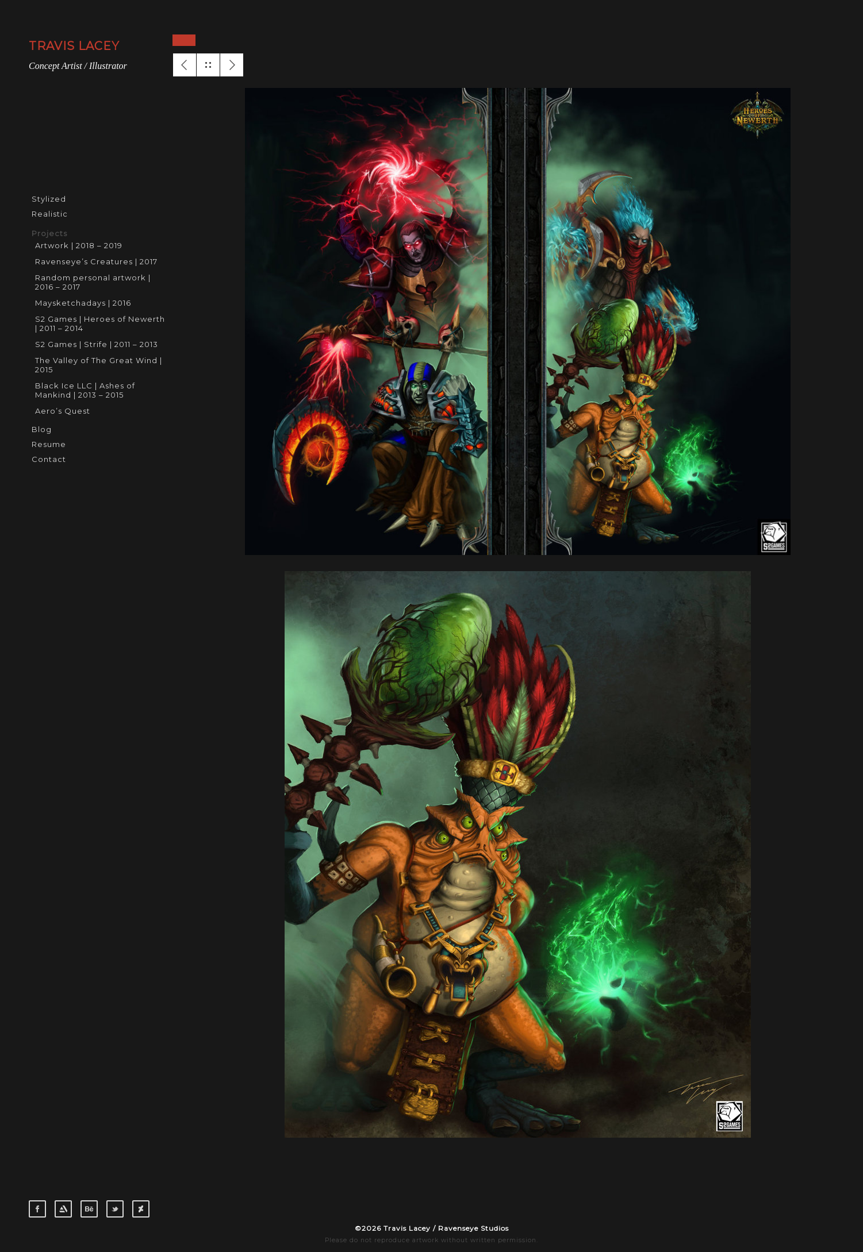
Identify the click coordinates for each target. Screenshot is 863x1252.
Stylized (49, 198)
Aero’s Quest (62, 410)
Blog (42, 429)
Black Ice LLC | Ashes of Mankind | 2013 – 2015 (85, 390)
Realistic (50, 213)
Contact (49, 459)
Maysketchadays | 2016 (83, 302)
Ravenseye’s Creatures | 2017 (96, 261)
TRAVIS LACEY (74, 46)
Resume (49, 444)
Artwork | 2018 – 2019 (78, 245)
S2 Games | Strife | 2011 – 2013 (96, 344)
